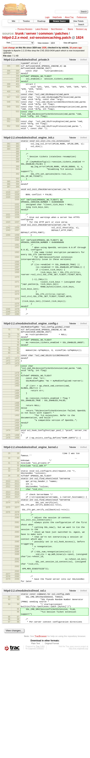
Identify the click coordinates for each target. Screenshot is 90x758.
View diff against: (75, 43)
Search (81, 25)
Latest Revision (41, 29)
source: (8, 33)
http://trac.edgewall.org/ (78, 753)
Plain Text (35, 748)
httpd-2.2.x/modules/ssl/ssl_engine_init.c (29, 152)
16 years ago (75, 47)
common (46, 33)
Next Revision (57, 29)
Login (47, 17)
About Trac (69, 17)
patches (61, 33)
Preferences (82, 17)
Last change (9, 47)
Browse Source (59, 21)
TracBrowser (41, 740)
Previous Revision (24, 29)
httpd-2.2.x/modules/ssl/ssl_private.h (26, 59)
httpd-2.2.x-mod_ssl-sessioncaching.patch (36, 37)
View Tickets (78, 21)
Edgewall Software (36, 753)
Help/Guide (57, 17)
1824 (79, 37)
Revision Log (81, 29)
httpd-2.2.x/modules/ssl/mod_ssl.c (25, 688)
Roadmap (41, 21)
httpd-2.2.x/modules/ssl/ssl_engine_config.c (31, 372)
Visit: (8, 43)
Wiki (13, 21)
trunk (19, 33)
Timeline (26, 21)
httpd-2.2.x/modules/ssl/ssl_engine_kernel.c (31, 517)
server (31, 33)
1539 (44, 47)
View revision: (43, 43)
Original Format (52, 748)
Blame (70, 29)
